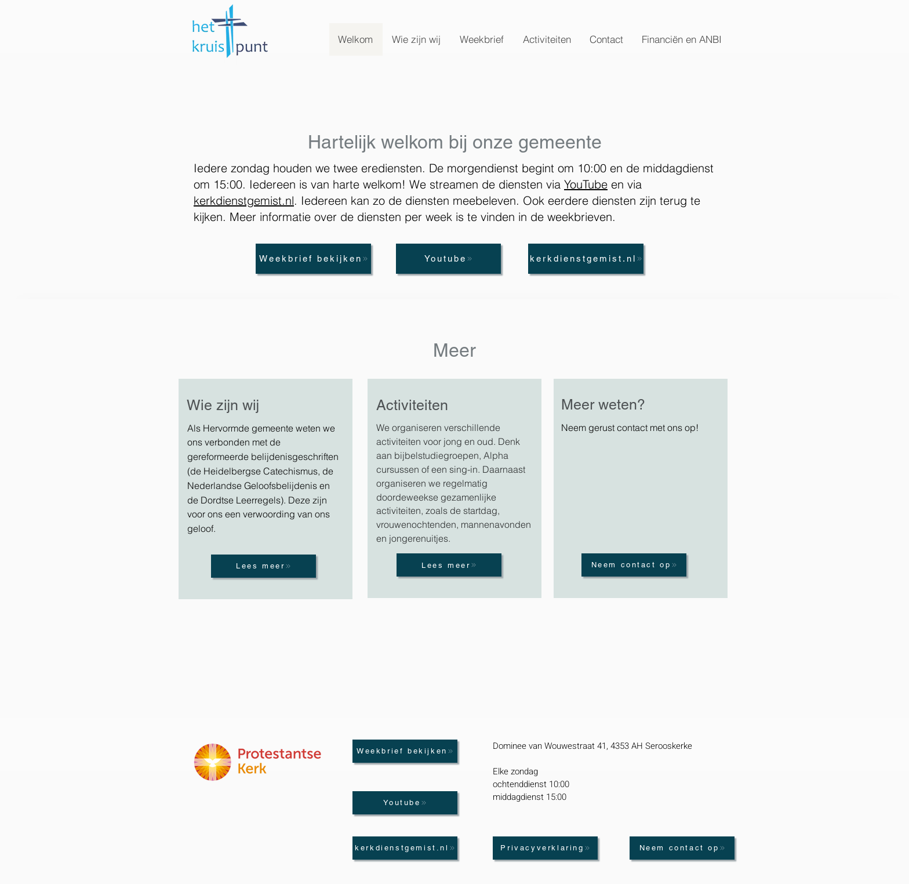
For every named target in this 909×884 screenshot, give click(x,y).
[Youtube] (448, 259)
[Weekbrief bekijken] (313, 259)
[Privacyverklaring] (545, 848)
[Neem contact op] (633, 565)
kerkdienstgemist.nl (244, 200)
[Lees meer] (263, 566)
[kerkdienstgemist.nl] (585, 259)
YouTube (586, 184)
